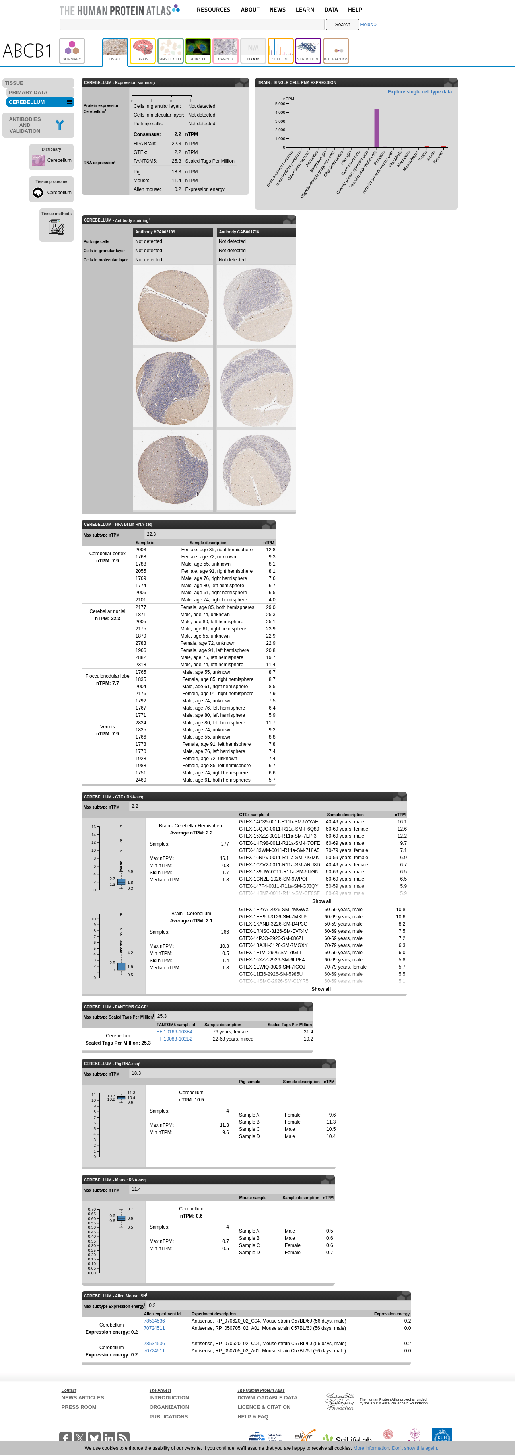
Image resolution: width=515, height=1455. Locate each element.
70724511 (154, 1328)
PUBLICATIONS (169, 1417)
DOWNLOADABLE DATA (267, 1398)
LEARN (305, 9)
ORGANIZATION (169, 1407)
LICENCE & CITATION (263, 1407)
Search (342, 24)
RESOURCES (214, 9)
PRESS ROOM (79, 1407)
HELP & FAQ (252, 1417)
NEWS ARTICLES (83, 1398)
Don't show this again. (415, 1448)
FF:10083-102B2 (174, 1039)
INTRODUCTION (169, 1398)
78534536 (154, 1321)
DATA (331, 9)
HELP (355, 9)
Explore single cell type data (420, 92)
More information (371, 1448)
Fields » (368, 24)
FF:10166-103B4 (174, 1032)
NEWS (278, 9)
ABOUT (250, 9)
